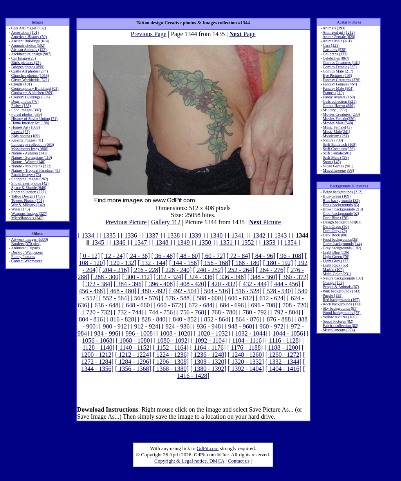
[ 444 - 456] (285, 284)
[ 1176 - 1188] (245, 347)
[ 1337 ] (152, 235)
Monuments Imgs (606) (29, 149)
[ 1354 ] (291, 242)
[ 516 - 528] (247, 291)
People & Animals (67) (341, 287)
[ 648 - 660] (137, 305)
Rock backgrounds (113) (342, 304)
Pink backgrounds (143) (341, 291)
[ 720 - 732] (97, 312)
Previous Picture (125, 222)
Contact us (238, 461)
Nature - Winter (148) (28, 162)
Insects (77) (20, 131)
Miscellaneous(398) (338, 170)
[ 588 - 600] (208, 298)
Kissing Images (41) (27, 140)
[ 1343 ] (281, 235)
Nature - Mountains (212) (31, 166)
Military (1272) (335, 110)
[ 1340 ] (216, 235)
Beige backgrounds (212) (342, 192)
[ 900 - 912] (114, 326)
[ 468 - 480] (121, 291)
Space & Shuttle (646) (28, 187)
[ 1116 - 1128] (283, 340)
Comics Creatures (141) (341, 62)
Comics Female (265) (340, 67)
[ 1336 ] (131, 235)
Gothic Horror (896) (338, 105)
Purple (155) (332, 295)
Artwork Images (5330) (29, 239)
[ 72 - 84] (238, 255)
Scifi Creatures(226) (338, 149)
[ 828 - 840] (153, 319)
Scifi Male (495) (336, 157)
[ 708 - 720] (294, 305)
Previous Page (148, 34)
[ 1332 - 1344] (284, 361)
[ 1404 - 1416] (284, 368)
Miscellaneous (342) (27, 218)
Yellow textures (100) (340, 317)
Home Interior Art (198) (30, 123)
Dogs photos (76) (24, 101)
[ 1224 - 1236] (171, 354)
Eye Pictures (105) (337, 75)
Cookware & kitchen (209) (32, 93)
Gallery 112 (166, 222)
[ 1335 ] (109, 235)
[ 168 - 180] (247, 263)
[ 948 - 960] (239, 326)
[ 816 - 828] (121, 319)
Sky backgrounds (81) (340, 308)
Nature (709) (333, 140)
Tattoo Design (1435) (28, 196)
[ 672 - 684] (200, 305)
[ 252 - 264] (239, 270)
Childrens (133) (335, 54)
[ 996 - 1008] (138, 333)
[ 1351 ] (227, 242)
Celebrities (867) (336, 58)
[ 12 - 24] (113, 255)
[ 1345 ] (98, 242)
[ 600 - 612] (239, 298)
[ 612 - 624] (270, 298)
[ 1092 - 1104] (209, 340)
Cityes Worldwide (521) (30, 80)
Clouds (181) (21, 84)
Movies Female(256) (339, 118)
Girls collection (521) (339, 101)
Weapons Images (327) (29, 213)
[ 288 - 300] (106, 277)
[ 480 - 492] (153, 291)
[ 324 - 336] (200, 277)
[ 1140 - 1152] (134, 347)
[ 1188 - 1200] (282, 347)
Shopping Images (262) (29, 179)
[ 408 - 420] (191, 284)
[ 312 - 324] (168, 277)
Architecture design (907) (31, 54)
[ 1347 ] (141, 242)
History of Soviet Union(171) (34, 118)
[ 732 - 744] (129, 312)
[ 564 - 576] (145, 298)
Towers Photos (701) (27, 200)
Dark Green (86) (336, 226)
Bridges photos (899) (27, 67)
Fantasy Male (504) (338, 88)
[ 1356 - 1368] (133, 368)
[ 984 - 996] (105, 333)
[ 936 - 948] (208, 326)
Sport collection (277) (28, 192)
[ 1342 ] (259, 235)
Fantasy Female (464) (340, 84)
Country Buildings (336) (30, 97)
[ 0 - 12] (89, 255)
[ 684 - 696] (231, 305)
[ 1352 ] (248, 242)
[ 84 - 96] (263, 255)
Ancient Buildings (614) (30, 41)
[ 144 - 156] (184, 263)
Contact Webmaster (26, 261)
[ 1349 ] (183, 242)
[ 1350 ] (205, 242)
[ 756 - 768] (191, 312)
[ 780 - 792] (254, 312)
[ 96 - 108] (290, 255)
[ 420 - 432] (223, 284)
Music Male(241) (336, 131)
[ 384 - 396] (129, 284)
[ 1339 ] (195, 235)
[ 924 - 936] (176, 326)
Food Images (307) (26, 110)
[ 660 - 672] (168, 305)
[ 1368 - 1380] (171, 368)
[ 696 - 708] (262, 305)
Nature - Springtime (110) (31, 157)
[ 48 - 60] (188, 255)
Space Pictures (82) (338, 321)
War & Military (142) (28, 205)
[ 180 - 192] (278, 263)
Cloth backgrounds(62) (341, 213)
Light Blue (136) (336, 252)
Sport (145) (332, 162)
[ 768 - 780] (223, 312)
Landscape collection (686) (32, 144)
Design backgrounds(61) (342, 222)
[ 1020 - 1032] (212, 333)
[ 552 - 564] (114, 298)
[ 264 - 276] (270, 270)
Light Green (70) (336, 256)
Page (242, 34)
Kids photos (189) (25, 136)
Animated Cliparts (25, 248)
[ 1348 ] (162, 242)
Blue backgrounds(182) (341, 200)
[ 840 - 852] (184, 319)
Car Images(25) (23, 58)
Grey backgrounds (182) (342, 248)
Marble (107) (333, 269)
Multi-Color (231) (337, 274)
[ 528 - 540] (278, 291)
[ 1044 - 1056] (287, 333)
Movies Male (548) (338, 123)
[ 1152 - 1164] (171, 347)
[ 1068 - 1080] (134, 340)
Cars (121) (331, 45)
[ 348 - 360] (262, 277)
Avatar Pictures (349, 22)
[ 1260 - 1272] (284, 354)
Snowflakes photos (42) (30, 183)
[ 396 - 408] (160, 284)
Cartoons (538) (334, 49)
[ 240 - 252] (208, 270)
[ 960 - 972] (270, 326)
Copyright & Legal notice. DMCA (189, 461)
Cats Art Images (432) (28, 28)
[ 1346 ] (119, 242)
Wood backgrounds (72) (341, 312)
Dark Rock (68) (335, 235)
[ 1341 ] (238, 235)
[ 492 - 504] (184, 291)
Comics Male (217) (338, 71)
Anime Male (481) (337, 41)
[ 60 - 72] (213, 255)
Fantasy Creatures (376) (341, 80)
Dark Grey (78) (335, 231)
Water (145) (20, 209)
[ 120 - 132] (121, 263)
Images (37, 22)
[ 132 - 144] (153, 263)
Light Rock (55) (335, 265)
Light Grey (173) (336, 261)
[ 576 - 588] (176, 298)
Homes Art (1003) (25, 127)
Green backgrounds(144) (342, 243)
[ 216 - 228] (145, 270)
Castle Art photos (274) (29, 71)
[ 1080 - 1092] (172, 340)
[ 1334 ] (88, 235)
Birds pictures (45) (26, 62)
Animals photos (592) (28, 45)
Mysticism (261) (336, 136)
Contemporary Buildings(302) (35, 88)
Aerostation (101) (25, 32)
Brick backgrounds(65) (341, 205)
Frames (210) (333, 93)
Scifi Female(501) (337, 153)
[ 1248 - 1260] (246, 354)
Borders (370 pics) (25, 243)
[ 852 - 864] (215, 319)
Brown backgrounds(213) (343, 209)
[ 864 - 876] (247, 319)
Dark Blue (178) (336, 218)
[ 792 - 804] (285, 312)
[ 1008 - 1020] (174, 333)
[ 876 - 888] (278, 319)
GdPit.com (208, 448)
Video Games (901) (338, 166)
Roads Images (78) (26, 174)
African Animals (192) (29, 49)
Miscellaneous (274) (339, 330)
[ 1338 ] (174, 235)
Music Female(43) (337, 127)
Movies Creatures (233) (341, 114)
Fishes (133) (21, 105)
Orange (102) (333, 282)
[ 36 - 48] (163, 255)
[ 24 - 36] (138, 255)
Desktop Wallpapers (27, 252)
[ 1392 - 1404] (246, 368)
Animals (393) (334, 28)
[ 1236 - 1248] (208, 354)
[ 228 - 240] (176, 270)
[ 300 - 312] (137, 277)
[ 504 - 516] (215, 291)
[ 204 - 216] (114, 270)
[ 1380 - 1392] (208, 368)
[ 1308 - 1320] (208, 361)
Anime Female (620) (339, 36)
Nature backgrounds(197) (343, 278)
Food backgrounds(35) (340, 239)
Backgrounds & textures (349, 186)
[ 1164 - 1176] (208, 347)
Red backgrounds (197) (341, 300)
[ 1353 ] (269, 242)
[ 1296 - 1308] (171, 361)
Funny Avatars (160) (339, 97)
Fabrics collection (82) (340, 325)
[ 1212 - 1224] (133, 354)
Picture (265, 222)
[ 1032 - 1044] (249, 333)
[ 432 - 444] (254, 284)
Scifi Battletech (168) (339, 144)
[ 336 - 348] (231, 277)
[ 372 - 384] (97, 284)
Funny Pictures (23, 256)
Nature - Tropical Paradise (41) (35, 170)
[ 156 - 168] (215, 263)
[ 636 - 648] (106, 305)
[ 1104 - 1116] (246, 340)
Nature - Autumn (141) (29, 153)
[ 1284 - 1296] (133, 361)
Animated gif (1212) (339, 32)
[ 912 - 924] (145, 326)
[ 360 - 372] (294, 277)
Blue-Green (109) (336, 196)
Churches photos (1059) (30, 75)
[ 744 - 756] (160, 312)
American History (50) (29, 36)
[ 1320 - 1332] (246, 361)
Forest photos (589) (26, 114)
